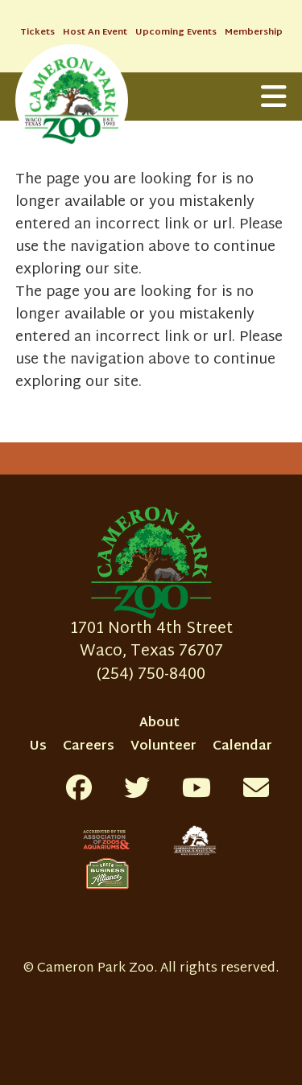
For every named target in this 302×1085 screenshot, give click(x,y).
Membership (254, 32)
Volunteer (163, 746)
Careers (88, 746)
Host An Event (95, 32)
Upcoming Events (176, 32)
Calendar (242, 746)
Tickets (37, 32)
